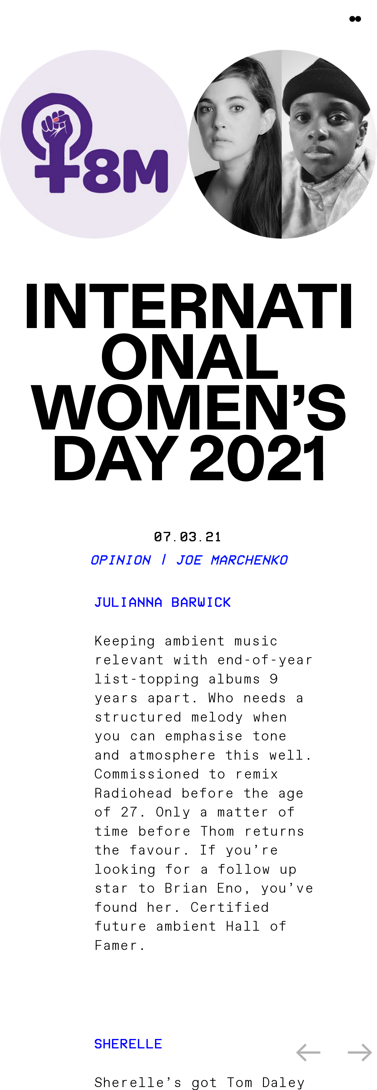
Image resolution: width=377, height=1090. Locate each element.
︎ (360, 1055)
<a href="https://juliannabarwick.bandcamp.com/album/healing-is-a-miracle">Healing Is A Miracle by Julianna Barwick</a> (204, 982)
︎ (308, 1055)
